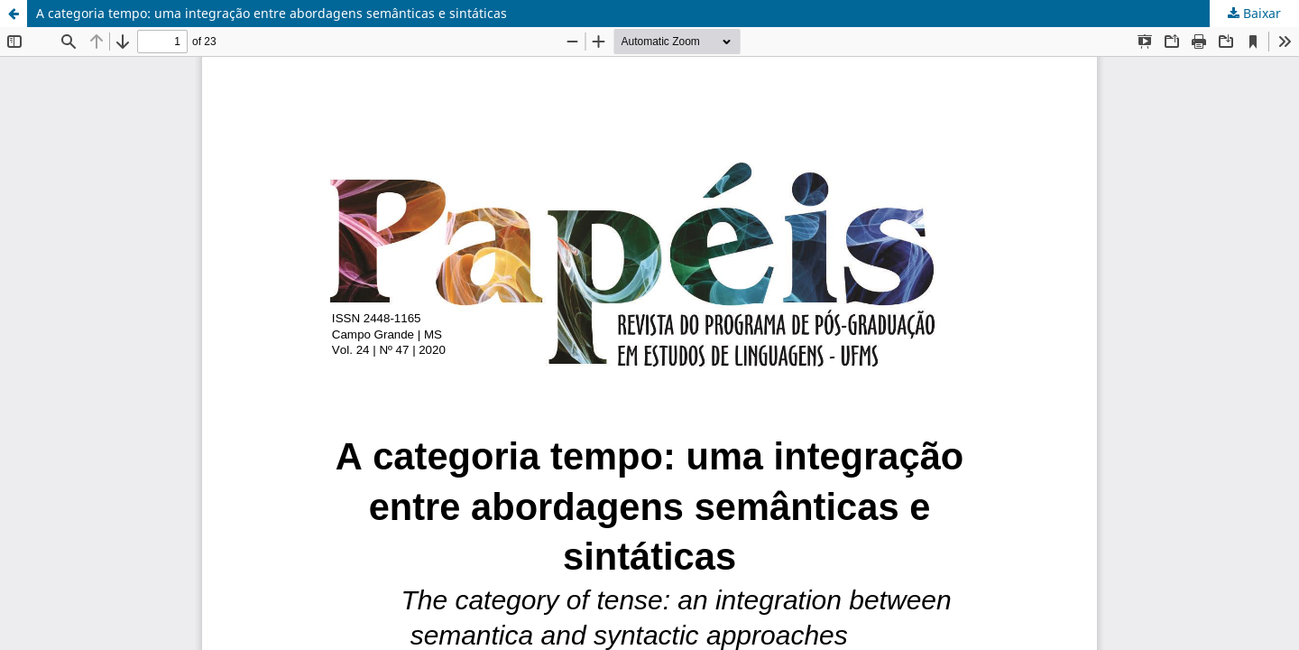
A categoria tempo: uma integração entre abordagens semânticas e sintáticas (271, 13)
